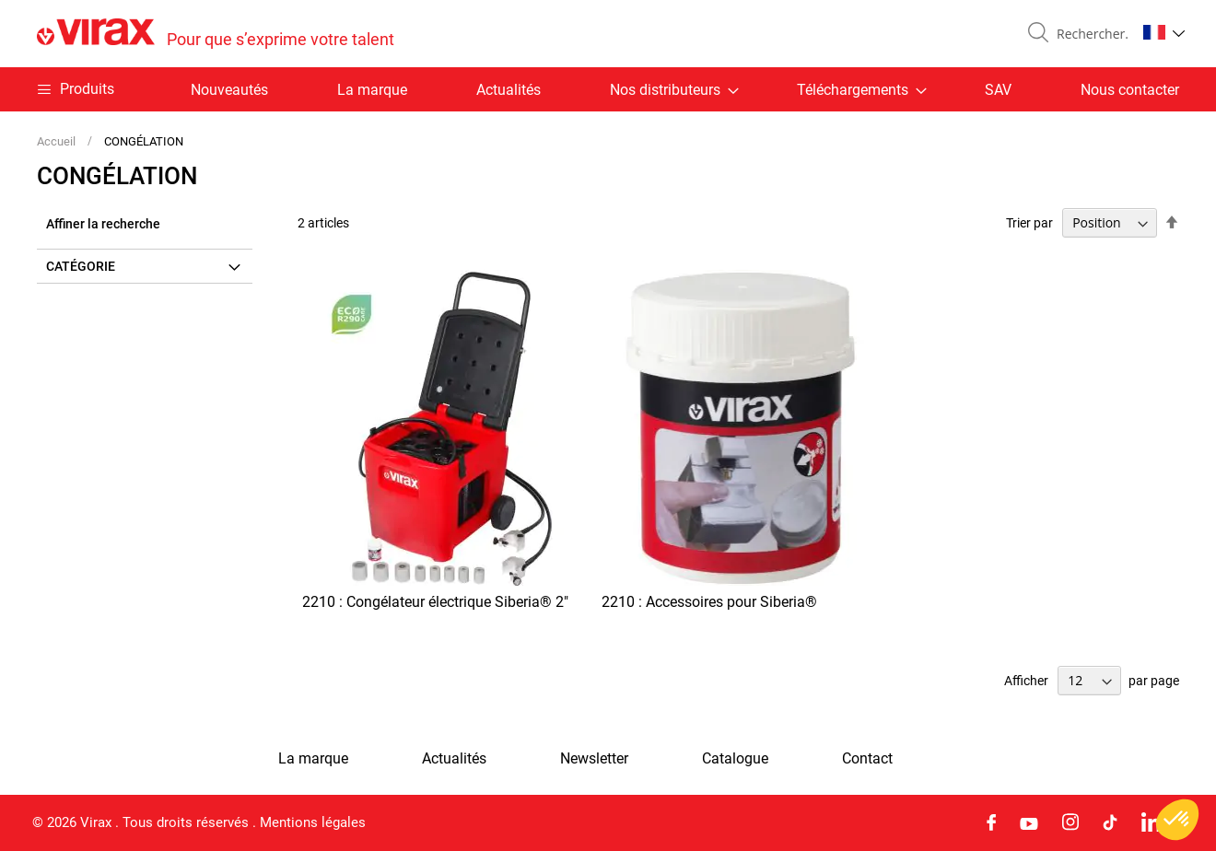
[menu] (608, 89)
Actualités (508, 90)
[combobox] (1088, 34)
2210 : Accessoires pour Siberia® (709, 602)
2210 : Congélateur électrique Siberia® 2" (435, 602)
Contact (867, 759)
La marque (372, 90)
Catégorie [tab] (80, 266)
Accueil (57, 141)
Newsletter (594, 759)
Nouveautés (229, 90)
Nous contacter (1130, 90)
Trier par (1029, 223)
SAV (998, 90)
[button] (1164, 32)
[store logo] (215, 33)
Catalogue (735, 759)
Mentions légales (313, 822)
